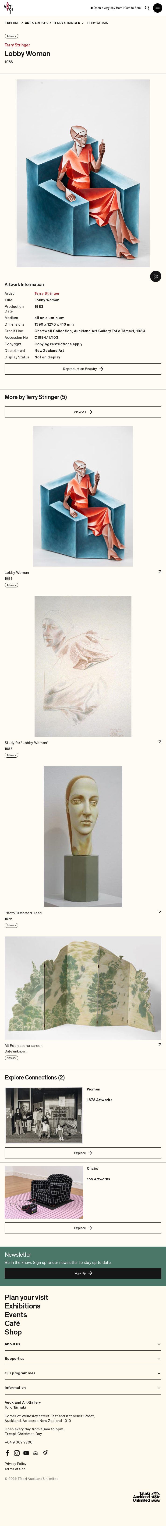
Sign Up (83, 1273)
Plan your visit (26, 1297)
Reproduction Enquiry (83, 368)
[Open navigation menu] (157, 8)
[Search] (147, 8)
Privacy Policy (15, 1464)
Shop (13, 1332)
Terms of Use (15, 1469)
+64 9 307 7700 (19, 1442)
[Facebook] (7, 1453)
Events (16, 1315)
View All (83, 412)
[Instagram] (17, 1453)
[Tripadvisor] (35, 1453)
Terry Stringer (17, 45)
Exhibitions (23, 1306)
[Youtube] (26, 1453)
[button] (83, 507)
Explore (83, 1152)
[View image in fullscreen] (155, 276)
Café (12, 1323)
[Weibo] (45, 1453)
